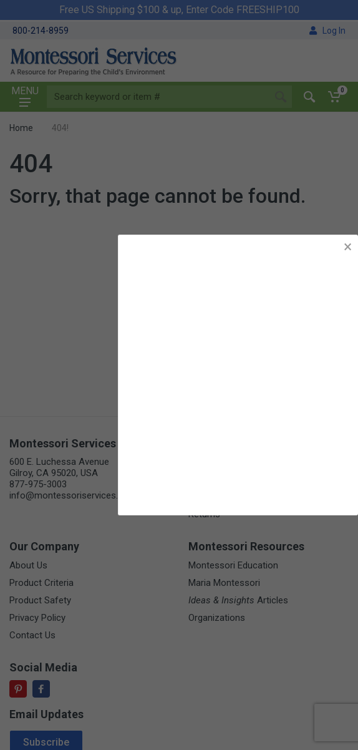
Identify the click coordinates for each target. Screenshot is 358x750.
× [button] (348, 247)
